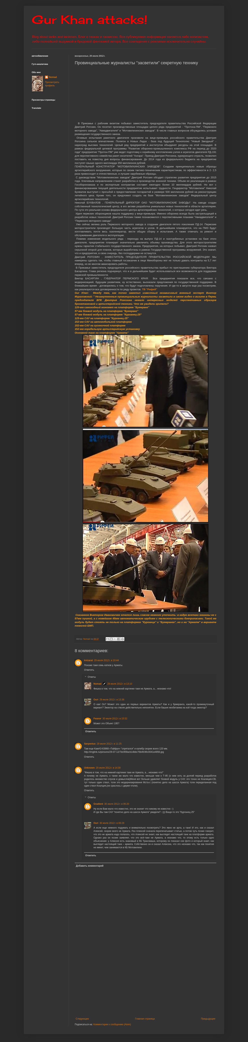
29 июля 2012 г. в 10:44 (106, 660)
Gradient (98, 804)
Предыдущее (208, 1018)
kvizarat (88, 660)
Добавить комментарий (89, 865)
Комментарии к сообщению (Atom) (112, 1024)
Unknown (89, 767)
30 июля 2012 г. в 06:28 (112, 823)
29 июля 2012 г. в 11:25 (109, 743)
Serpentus (90, 743)
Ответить (89, 670)
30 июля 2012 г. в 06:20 (116, 804)
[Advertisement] (161, 985)
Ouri (95, 699)
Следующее (82, 1018)
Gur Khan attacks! (89, 19)
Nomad (97, 683)
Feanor (97, 718)
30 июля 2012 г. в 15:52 (114, 718)
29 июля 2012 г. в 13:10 (119, 683)
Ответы (92, 677)
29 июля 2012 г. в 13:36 (112, 699)
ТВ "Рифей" (149, 289)
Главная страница (145, 1018)
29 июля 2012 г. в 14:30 (108, 767)
